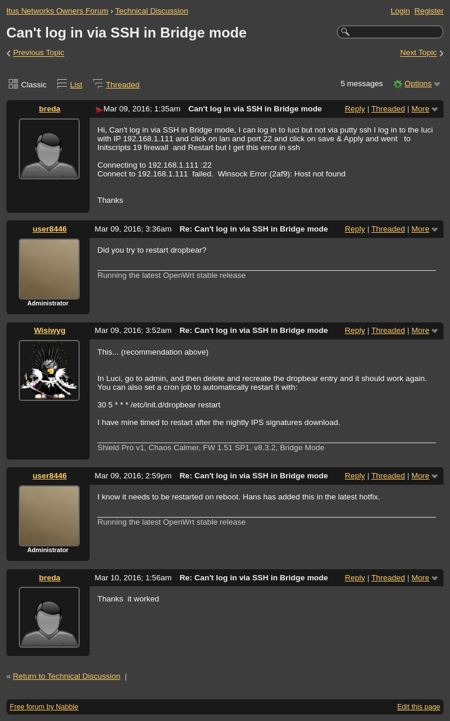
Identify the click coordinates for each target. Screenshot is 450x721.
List (76, 84)
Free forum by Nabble (44, 707)
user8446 (50, 229)
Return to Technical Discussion (67, 676)
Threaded (123, 84)
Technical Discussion (151, 10)
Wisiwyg (50, 330)
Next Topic (418, 53)
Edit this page (418, 707)
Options (417, 83)
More (420, 108)
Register (429, 10)
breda (49, 108)
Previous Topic (38, 53)
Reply (355, 108)
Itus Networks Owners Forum (57, 10)
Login (400, 10)
